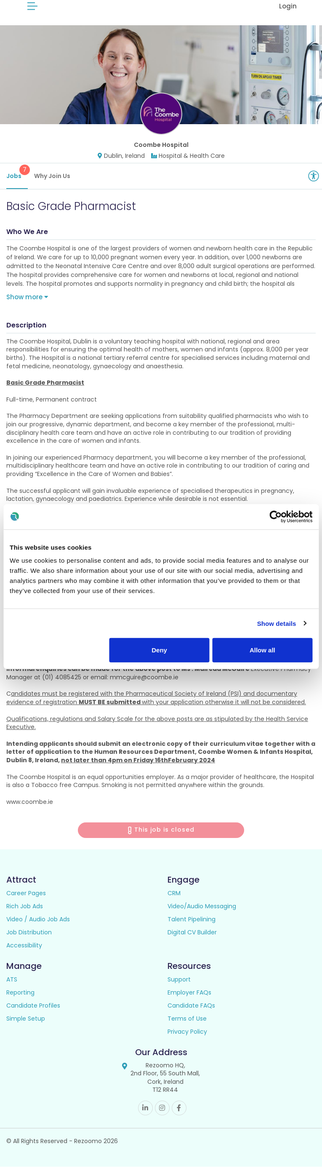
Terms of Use (187, 1025)
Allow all (262, 650)
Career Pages (26, 899)
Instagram (162, 1114)
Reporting (20, 999)
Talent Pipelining (192, 925)
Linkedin (145, 1114)
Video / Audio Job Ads (38, 925)
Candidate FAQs (191, 1012)
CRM (174, 899)
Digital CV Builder (192, 938)
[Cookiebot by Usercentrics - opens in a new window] (275, 516)
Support (179, 985)
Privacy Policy (187, 1038)
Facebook (179, 1114)
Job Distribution (29, 938)
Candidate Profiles (33, 1012)
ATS (11, 985)
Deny (159, 650)
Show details (276, 623)
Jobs (17, 178)
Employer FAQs (189, 999)
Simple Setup (25, 1025)
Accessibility (24, 951)
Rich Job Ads (24, 912)
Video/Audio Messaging (202, 912)
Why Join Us (52, 182)
